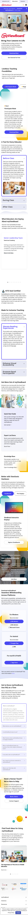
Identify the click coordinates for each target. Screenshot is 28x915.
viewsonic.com (5, 1)
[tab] (10, 87)
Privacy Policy (11, 912)
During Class (8, 200)
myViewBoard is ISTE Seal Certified (11, 294)
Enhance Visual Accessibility (9, 364)
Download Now (14, 53)
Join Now (14, 579)
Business (23, 1)
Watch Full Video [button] (8, 253)
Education (15, 1)
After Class (8, 207)
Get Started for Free (14, 57)
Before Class (8, 158)
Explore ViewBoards (14, 542)
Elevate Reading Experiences (10, 327)
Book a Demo (14, 796)
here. (13, 673)
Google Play (14, 643)
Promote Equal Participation (9, 372)
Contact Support (14, 801)
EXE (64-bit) (14, 621)
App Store (14, 662)
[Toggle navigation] (23, 5)
